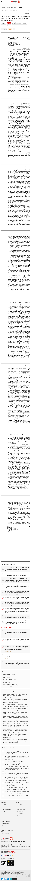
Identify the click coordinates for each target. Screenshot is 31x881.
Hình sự (6, 658)
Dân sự (6, 636)
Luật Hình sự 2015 (25, 876)
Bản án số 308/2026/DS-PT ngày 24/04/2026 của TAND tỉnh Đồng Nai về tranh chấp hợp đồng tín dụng (15, 696)
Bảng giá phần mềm (6, 821)
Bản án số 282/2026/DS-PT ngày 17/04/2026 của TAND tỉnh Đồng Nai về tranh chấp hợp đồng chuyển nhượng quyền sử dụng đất (17, 622)
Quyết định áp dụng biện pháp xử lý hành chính (13, 685)
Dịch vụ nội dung (20, 813)
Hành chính (5, 680)
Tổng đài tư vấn (20, 815)
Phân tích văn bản (20, 807)
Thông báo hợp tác (5, 833)
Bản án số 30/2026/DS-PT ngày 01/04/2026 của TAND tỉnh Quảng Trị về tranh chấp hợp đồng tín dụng (15, 736)
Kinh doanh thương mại (8, 679)
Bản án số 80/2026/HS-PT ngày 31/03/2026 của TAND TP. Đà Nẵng (16, 796)
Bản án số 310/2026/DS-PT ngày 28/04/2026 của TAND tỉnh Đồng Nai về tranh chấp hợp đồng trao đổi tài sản (17, 569)
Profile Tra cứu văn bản (6, 809)
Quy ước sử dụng (5, 825)
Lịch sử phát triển (5, 807)
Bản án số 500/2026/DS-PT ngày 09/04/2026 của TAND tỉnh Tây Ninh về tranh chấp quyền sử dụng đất (17, 788)
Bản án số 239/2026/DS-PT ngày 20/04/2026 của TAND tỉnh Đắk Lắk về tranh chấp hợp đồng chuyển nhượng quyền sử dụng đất (17, 604)
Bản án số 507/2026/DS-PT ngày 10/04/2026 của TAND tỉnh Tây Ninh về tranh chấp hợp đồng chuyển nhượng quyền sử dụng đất (17, 758)
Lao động (5, 682)
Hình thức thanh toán (6, 823)
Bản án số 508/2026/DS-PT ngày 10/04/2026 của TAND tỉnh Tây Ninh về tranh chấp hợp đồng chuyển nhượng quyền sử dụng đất (17, 752)
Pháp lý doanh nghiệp (21, 809)
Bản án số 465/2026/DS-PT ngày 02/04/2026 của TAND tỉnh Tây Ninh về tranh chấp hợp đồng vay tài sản (17, 792)
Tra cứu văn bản (20, 804)
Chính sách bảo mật (6, 828)
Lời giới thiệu (4, 804)
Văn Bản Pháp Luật (4, 876)
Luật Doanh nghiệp (12, 876)
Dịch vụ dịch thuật (20, 811)
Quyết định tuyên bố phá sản (9, 684)
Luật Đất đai (19, 876)
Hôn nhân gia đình (8, 651)
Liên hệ (3, 811)
